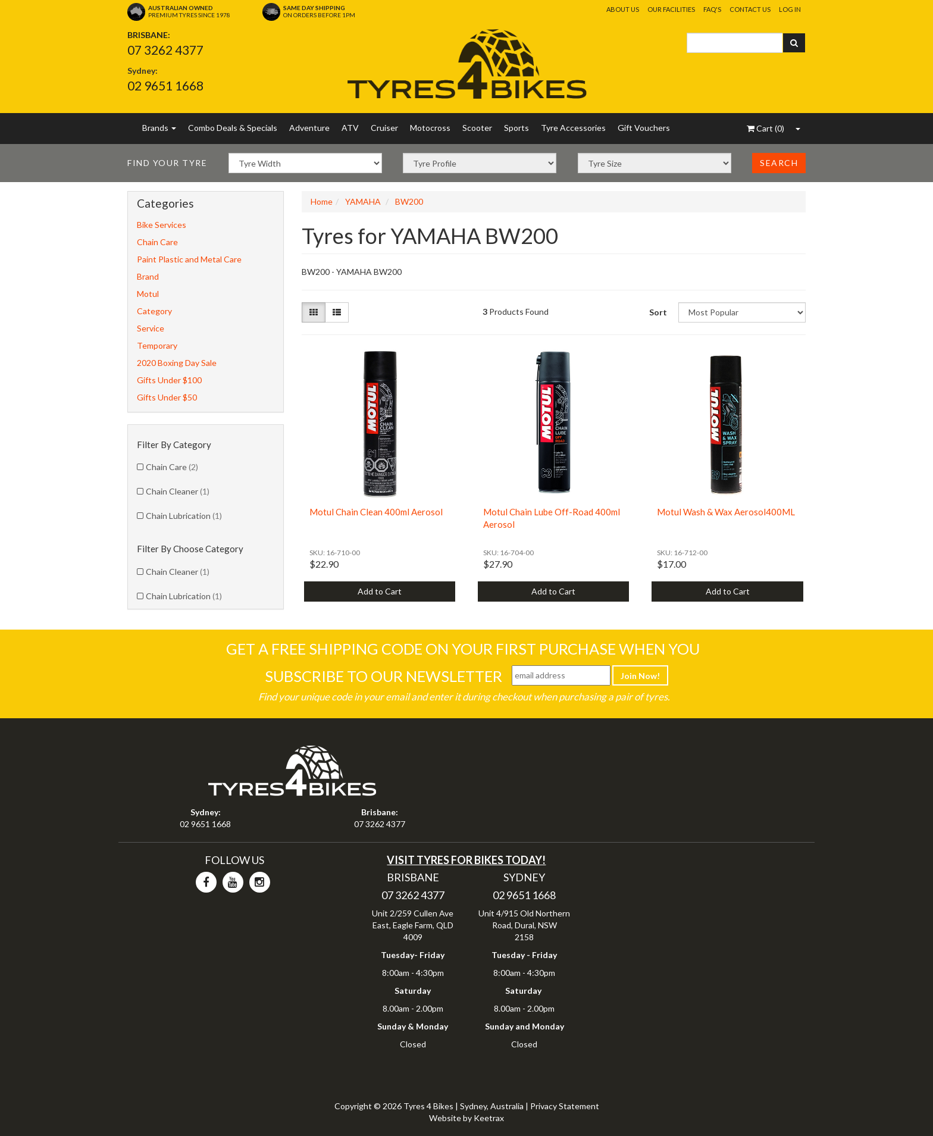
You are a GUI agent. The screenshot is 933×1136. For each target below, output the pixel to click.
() (765, 128)
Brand (148, 276)
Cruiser (384, 128)
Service (150, 328)
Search (779, 163)
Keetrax (489, 1118)
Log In (790, 9)
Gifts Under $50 (167, 397)
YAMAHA (363, 201)
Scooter (477, 128)
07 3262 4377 (165, 49)
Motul (148, 294)
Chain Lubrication (184, 516)
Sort (658, 312)
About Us (622, 9)
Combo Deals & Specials (232, 128)
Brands (159, 128)
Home (322, 201)
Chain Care (157, 242)
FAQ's (712, 9)
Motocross (430, 128)
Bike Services (161, 225)
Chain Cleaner (177, 491)
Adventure (309, 128)
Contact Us (750, 9)
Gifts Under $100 (169, 380)
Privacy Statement (564, 1106)
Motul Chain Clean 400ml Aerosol (376, 511)
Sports (516, 128)
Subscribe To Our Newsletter (383, 676)
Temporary (157, 345)
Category (154, 311)
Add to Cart (380, 591)
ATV (350, 128)
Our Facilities (671, 9)
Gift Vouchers (644, 128)
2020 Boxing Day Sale (177, 363)
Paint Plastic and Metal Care (189, 259)
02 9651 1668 (165, 85)
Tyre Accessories (573, 128)
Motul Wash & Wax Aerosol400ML (726, 511)
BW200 (409, 201)
